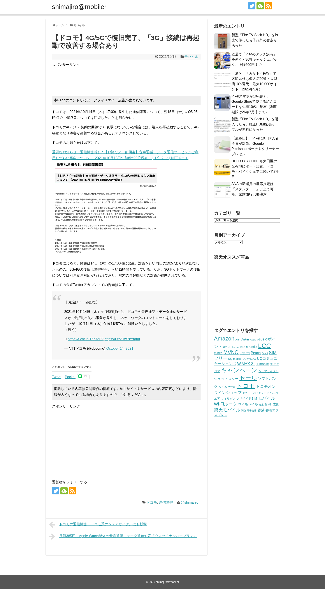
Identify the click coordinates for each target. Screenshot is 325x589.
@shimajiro (189, 502)
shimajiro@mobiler (79, 6)
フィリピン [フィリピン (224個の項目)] (228, 398)
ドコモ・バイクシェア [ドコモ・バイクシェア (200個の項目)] (255, 393)
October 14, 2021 (120, 348)
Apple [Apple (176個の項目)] (253, 339)
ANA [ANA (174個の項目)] (237, 339)
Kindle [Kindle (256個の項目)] (253, 347)
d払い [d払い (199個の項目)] (226, 347)
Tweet (56, 376)
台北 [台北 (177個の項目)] (261, 404)
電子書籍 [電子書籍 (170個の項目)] (251, 410)
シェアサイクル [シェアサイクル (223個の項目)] (268, 371)
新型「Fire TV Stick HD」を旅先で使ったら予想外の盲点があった (255, 40)
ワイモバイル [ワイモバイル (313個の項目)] (248, 404)
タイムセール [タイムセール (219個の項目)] (227, 386)
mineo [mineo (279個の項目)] (218, 353)
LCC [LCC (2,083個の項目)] (264, 345)
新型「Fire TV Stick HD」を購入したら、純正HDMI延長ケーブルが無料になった (255, 124)
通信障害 (166, 502)
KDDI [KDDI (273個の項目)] (244, 347)
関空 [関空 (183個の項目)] (243, 410)
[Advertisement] (131, 78)
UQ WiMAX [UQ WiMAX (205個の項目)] (249, 358)
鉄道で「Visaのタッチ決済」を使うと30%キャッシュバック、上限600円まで (254, 59)
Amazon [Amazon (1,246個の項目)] (224, 338)
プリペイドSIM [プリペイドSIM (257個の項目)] (246, 398)
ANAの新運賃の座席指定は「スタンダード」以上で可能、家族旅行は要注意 (253, 189)
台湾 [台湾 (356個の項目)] (267, 404)
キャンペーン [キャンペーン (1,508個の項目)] (239, 370)
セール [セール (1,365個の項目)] (248, 378)
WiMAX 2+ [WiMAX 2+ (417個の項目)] (246, 364)
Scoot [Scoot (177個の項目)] (265, 353)
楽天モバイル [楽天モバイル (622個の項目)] (227, 409)
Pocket (70, 377)
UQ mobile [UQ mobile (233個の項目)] (235, 358)
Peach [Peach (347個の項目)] (256, 353)
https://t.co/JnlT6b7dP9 (86, 339)
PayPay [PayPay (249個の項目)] (245, 353)
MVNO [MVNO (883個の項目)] (231, 352)
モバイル (191, 56)
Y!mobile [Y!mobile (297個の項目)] (262, 364)
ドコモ (151, 502)
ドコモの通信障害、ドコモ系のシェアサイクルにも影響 (98, 524)
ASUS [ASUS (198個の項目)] (260, 339)
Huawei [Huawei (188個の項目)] (235, 347)
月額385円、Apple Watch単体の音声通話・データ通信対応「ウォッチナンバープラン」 (123, 536)
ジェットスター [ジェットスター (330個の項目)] (226, 379)
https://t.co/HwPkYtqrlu (122, 339)
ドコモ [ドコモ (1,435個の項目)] (246, 386)
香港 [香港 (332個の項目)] (261, 410)
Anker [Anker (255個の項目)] (245, 339)
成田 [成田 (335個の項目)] (275, 404)
